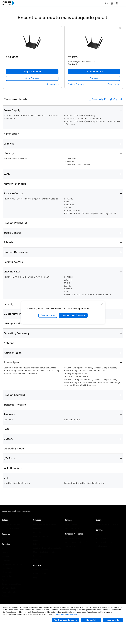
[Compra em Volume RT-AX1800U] (32, 71)
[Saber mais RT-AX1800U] (52, 84)
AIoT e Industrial (8, 576)
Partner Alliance (8, 539)
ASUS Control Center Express (106, 542)
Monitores (6, 556)
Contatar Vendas (71, 524)
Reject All (91, 620)
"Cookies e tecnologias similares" (65, 614)
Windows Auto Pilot (103, 546)
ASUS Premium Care (72, 538)
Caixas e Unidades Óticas (11, 584)
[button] (106, 3)
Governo (36, 560)
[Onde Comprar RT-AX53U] (76, 84)
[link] (32, 78)
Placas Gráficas (8, 572)
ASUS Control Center (103, 538)
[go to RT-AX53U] (94, 42)
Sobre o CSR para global (11, 528)
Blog (35, 578)
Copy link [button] (116, 99)
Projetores (6, 560)
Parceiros (6, 534)
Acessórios (6, 596)
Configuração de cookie (65, 620)
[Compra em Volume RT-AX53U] (94, 71)
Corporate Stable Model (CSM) (76, 542)
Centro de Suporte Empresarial (107, 524)
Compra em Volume (72, 528)
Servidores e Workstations (12, 564)
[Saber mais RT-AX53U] (114, 84)
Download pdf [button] (96, 99)
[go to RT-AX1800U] (32, 42)
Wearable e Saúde (9, 588)
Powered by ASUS (71, 546)
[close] (102, 304)
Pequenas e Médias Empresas (44, 524)
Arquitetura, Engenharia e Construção (47, 548)
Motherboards (7, 568)
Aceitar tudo (113, 620)
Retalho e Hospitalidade (42, 536)
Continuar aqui (48, 315)
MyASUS (99, 534)
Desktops (5, 552)
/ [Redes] (20, 511)
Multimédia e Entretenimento (44, 552)
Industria (36, 544)
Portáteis (5, 549)
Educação (37, 532)
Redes (4, 580)
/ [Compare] (27, 511)
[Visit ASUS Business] (9, 511)
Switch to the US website (73, 315)
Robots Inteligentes (9, 592)
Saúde (35, 540)
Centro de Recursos (40, 570)
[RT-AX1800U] (32, 56)
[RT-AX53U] (94, 56)
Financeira (37, 556)
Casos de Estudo (39, 574)
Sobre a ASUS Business (11, 524)
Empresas (37, 528)
